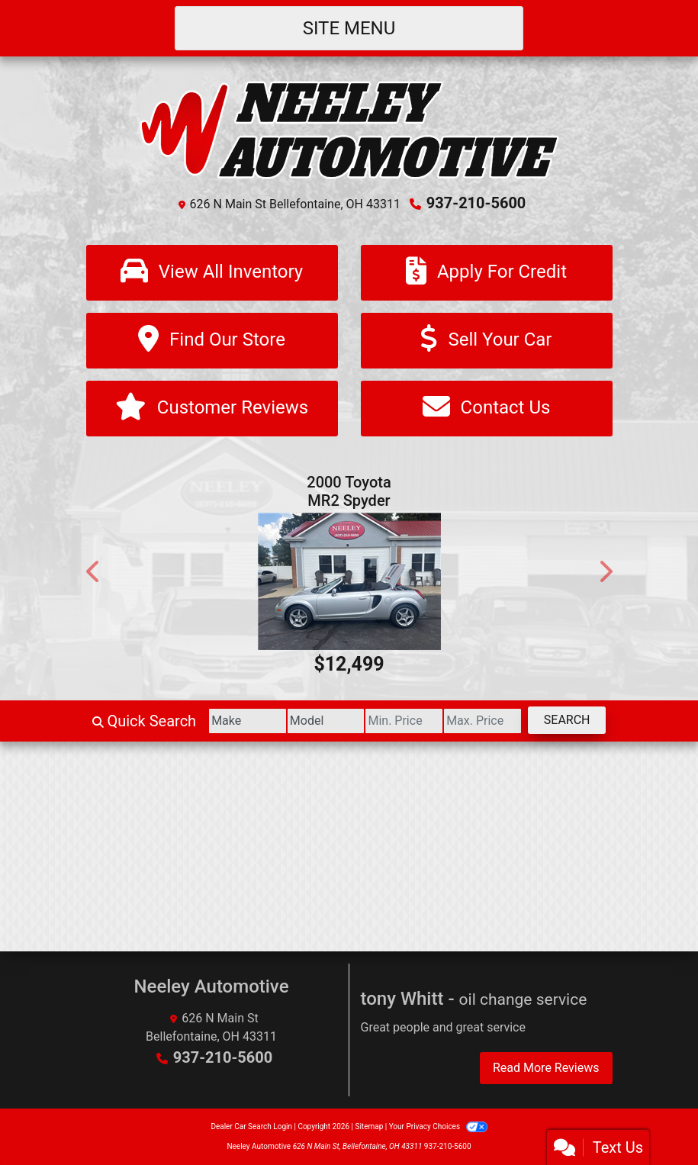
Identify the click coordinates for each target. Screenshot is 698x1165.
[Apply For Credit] (487, 273)
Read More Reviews (546, 1067)
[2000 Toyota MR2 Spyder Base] (349, 581)
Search (567, 720)
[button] (93, 571)
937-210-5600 (476, 203)
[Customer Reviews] (212, 408)
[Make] (247, 721)
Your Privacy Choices (438, 1126)
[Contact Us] (487, 408)
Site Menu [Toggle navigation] (349, 28)
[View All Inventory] (212, 273)
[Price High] (482, 721)
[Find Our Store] (212, 340)
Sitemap (369, 1126)
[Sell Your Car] (487, 340)
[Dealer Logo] (349, 129)
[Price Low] (404, 721)
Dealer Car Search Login (251, 1126)
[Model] (326, 721)
